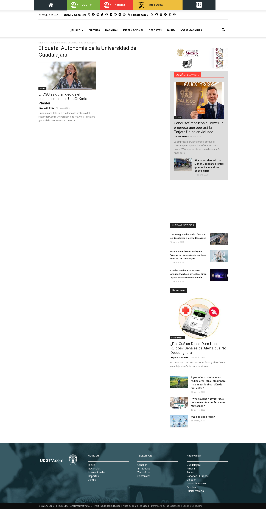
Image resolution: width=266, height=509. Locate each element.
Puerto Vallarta (195, 491)
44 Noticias (143, 468)
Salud (171, 30)
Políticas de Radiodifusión (107, 505)
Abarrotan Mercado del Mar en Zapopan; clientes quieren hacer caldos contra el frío (209, 165)
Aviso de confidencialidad (136, 505)
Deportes (155, 30)
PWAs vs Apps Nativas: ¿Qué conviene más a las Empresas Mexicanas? (208, 402)
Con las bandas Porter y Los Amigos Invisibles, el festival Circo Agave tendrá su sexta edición (188, 274)
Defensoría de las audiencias (165, 505)
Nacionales (94, 468)
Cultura (94, 30)
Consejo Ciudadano (193, 505)
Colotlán (191, 479)
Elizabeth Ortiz (46, 108)
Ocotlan (191, 487)
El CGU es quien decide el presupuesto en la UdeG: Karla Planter (62, 98)
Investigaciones (191, 30)
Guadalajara (194, 464)
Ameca (191, 468)
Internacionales (96, 472)
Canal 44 (142, 464)
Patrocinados (177, 337)
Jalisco (77, 30)
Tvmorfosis (143, 472)
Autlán (190, 472)
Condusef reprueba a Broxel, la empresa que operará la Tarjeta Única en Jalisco (198, 127)
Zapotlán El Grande (198, 476)
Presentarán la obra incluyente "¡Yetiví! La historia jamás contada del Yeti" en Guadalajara (188, 255)
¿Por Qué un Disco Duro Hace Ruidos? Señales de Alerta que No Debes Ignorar (198, 348)
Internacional (133, 30)
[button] (223, 30)
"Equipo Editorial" (179, 357)
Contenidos (143, 476)
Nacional (111, 30)
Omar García (180, 136)
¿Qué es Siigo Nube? (203, 416)
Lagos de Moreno (197, 483)
